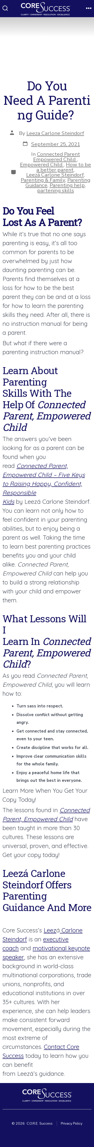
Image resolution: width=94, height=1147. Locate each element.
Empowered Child (42, 164)
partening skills (55, 190)
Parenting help (67, 185)
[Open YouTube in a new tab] (65, 1136)
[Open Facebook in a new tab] (28, 1136)
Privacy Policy (71, 1123)
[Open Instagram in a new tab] (40, 1136)
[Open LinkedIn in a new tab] (52, 1136)
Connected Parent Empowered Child (56, 157)
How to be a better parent (63, 167)
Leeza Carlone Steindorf (55, 133)
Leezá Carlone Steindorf (55, 174)
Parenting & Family (43, 179)
